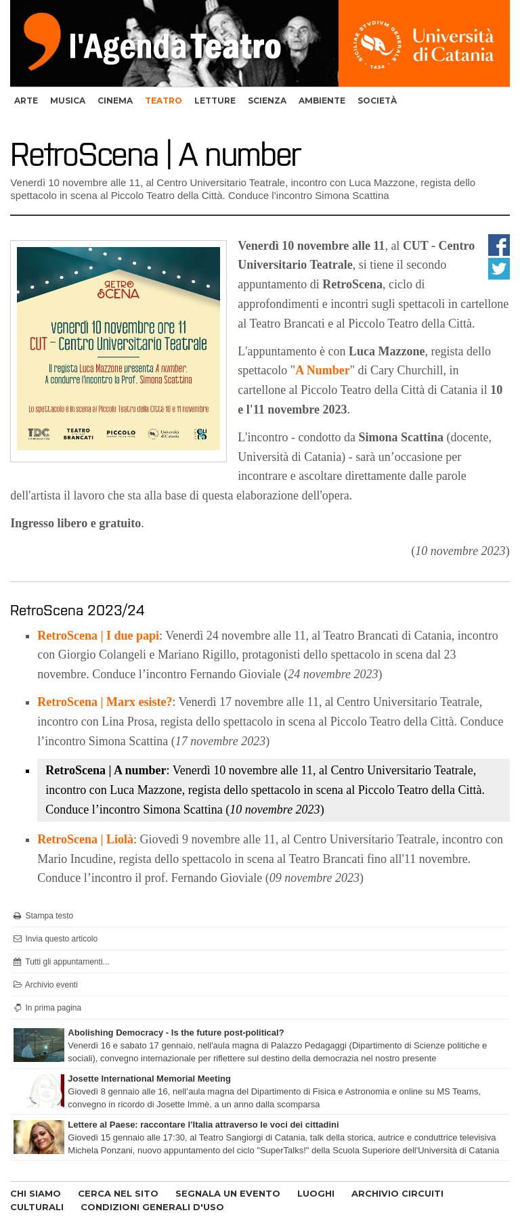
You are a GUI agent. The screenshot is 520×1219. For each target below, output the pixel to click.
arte (26, 100)
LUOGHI (315, 1193)
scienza (267, 100)
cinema (115, 100)
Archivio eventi (45, 985)
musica (67, 100)
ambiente (322, 100)
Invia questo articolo (55, 939)
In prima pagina (46, 1008)
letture (215, 100)
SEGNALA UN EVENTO (227, 1193)
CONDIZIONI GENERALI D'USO (152, 1206)
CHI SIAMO (35, 1193)
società (377, 100)
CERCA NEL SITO (118, 1193)
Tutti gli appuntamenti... (60, 962)
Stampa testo (42, 916)
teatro (163, 100)
